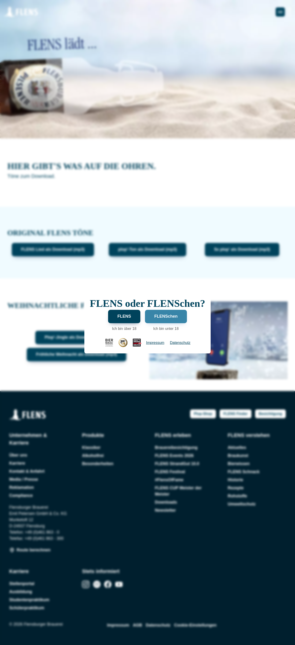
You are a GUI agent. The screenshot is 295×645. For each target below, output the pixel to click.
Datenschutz (180, 343)
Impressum (155, 343)
